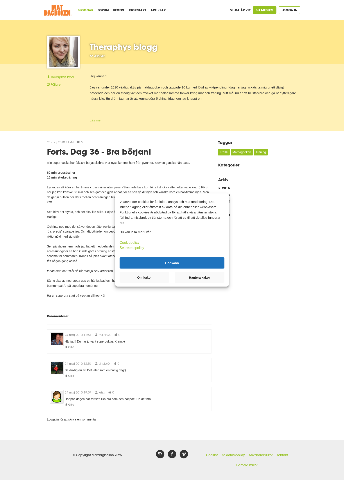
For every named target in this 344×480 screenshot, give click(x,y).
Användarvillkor (260, 455)
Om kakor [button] (144, 277)
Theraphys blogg (124, 47)
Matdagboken (242, 152)
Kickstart (137, 10)
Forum (103, 10)
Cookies (212, 455)
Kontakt (282, 455)
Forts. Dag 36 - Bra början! (99, 151)
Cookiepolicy (130, 242)
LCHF (224, 152)
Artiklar (158, 10)
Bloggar (85, 10)
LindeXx (102, 363)
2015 (224, 188)
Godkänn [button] (172, 263)
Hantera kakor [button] (199, 277)
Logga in (289, 10)
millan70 (103, 335)
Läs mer (96, 120)
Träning (261, 152)
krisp (100, 392)
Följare (54, 85)
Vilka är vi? (240, 10)
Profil (60, 77)
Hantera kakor (246, 465)
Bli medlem (265, 10)
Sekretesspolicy (233, 455)
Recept (118, 10)
